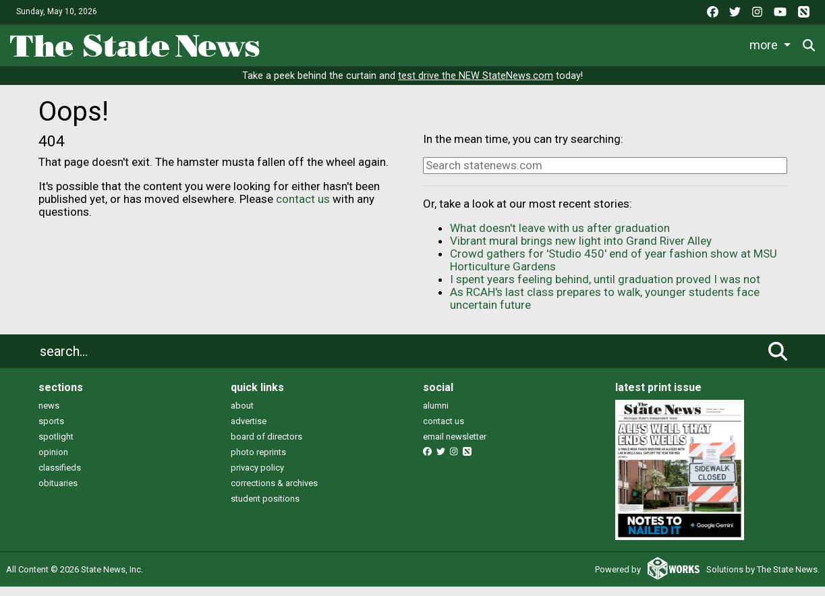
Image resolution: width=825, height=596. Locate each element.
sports (51, 430)
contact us (303, 207)
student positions (265, 507)
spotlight (56, 445)
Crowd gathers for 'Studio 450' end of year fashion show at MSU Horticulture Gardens (613, 269)
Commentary (537, 43)
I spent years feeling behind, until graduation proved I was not (605, 288)
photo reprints (258, 461)
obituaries (58, 492)
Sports (375, 43)
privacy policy (257, 476)
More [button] (776, 43)
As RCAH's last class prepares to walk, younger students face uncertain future (605, 308)
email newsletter (454, 445)
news (48, 414)
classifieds (59, 476)
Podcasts (615, 43)
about (242, 414)
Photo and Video (701, 43)
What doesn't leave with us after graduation (560, 237)
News (290, 43)
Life (331, 43)
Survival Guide (448, 43)
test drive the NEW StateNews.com (475, 85)
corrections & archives (274, 492)
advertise (248, 430)
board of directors (266, 445)
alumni (436, 414)
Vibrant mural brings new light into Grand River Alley (581, 250)
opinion (53, 461)
